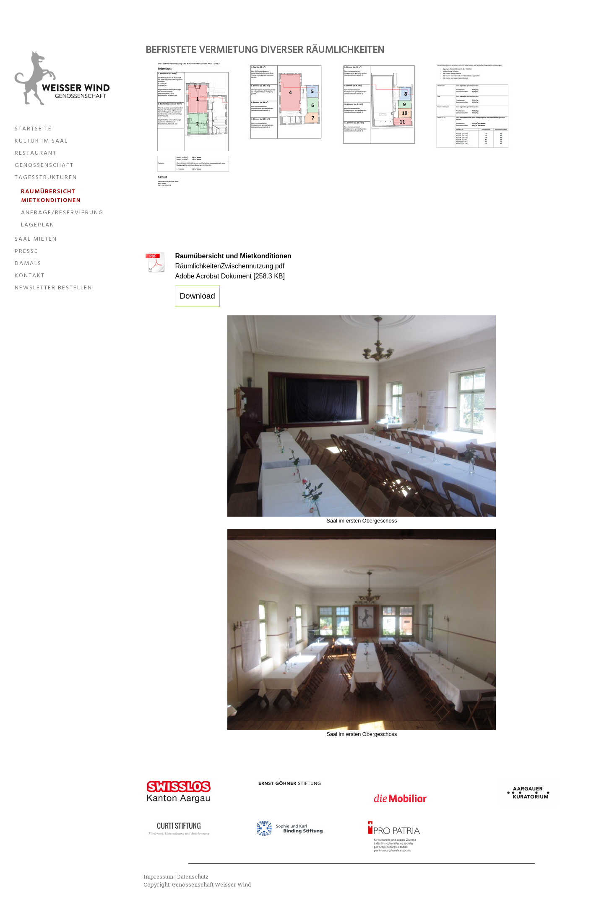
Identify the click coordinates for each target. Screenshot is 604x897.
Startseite (33, 129)
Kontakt (30, 276)
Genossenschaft (44, 165)
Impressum (158, 876)
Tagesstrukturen (46, 177)
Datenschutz (192, 876)
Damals (28, 263)
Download (197, 295)
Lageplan (38, 225)
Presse (26, 251)
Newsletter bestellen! (54, 288)
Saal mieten (36, 239)
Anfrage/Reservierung (62, 213)
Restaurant (36, 153)
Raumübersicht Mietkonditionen (51, 196)
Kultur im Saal (41, 141)
